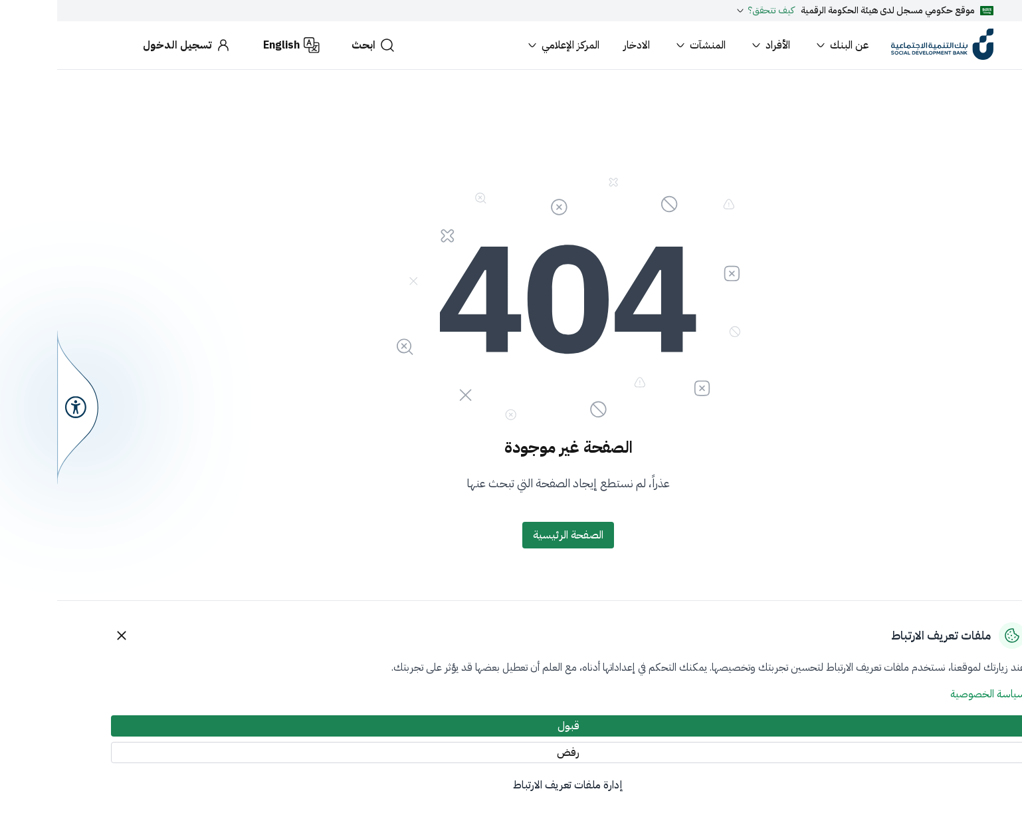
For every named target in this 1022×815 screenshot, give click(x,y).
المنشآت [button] (642, 45)
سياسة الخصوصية (930, 694)
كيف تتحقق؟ (707, 10)
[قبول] (511, 726)
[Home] (885, 45)
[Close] (64, 635)
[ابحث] (316, 45)
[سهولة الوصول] (20, 407)
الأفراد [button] (712, 45)
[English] (234, 45)
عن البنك (784, 45)
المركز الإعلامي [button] (505, 45)
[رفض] (511, 752)
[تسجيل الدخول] (130, 45)
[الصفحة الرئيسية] (511, 535)
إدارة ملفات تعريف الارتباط (511, 785)
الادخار (579, 45)
